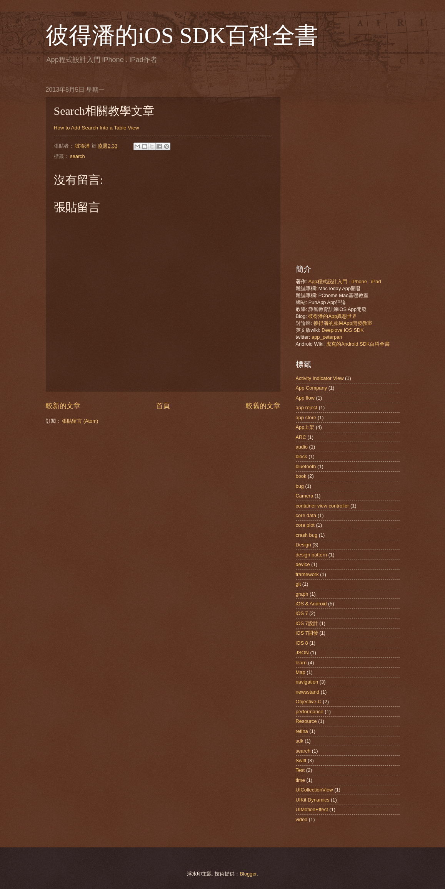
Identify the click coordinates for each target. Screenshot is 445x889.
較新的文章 (63, 406)
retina (302, 731)
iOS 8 (302, 643)
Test (300, 770)
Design (303, 545)
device (303, 564)
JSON (302, 652)
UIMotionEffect (312, 809)
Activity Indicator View (320, 378)
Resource (306, 721)
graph (302, 594)
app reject (307, 407)
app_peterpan (327, 337)
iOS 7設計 (307, 623)
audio (302, 447)
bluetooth (306, 466)
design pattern (311, 555)
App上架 (305, 427)
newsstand (308, 692)
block (301, 456)
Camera (304, 496)
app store (306, 417)
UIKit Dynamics (313, 800)
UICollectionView (314, 790)
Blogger (248, 874)
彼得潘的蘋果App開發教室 (342, 323)
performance (309, 711)
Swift (301, 760)
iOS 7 (302, 613)
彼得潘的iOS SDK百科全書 (182, 35)
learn (301, 662)
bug (300, 486)
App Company (311, 388)
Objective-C (309, 701)
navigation (307, 682)
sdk (299, 741)
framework (307, 574)
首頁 (163, 406)
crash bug (307, 535)
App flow (305, 398)
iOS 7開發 (307, 633)
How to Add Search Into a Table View (96, 128)
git (298, 584)
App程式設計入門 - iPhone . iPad (344, 281)
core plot (305, 525)
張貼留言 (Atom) (80, 421)
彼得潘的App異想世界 (332, 316)
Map (300, 672)
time (300, 780)
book (301, 476)
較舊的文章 (263, 406)
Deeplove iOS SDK (343, 330)
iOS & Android (311, 604)
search (77, 156)
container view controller (322, 506)
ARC (301, 437)
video (302, 819)
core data (306, 515)
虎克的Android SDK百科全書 (358, 344)
